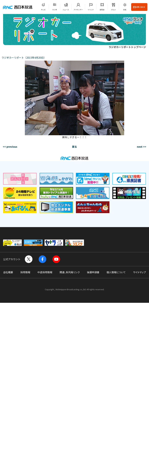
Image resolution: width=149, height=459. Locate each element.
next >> (141, 146)
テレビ (43, 10)
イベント (91, 10)
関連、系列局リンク (70, 272)
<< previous (10, 146)
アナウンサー (78, 10)
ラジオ (54, 10)
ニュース (66, 10)
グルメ (113, 10)
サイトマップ (139, 272)
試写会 (102, 10)
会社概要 (8, 272)
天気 (124, 10)
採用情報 (25, 272)
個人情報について (116, 272)
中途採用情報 (44, 272)
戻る (74, 146)
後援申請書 (93, 272)
